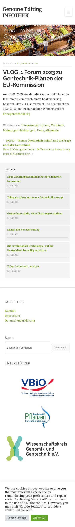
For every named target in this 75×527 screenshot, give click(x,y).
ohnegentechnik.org (16, 114)
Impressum (12, 316)
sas (36, 63)
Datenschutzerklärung (20, 320)
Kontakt (10, 311)
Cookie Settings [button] (16, 518)
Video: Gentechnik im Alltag (23, 266)
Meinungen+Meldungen (19, 130)
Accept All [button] (39, 518)
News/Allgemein (48, 130)
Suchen (60, 347)
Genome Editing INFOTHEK (22, 12)
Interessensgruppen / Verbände (42, 125)
